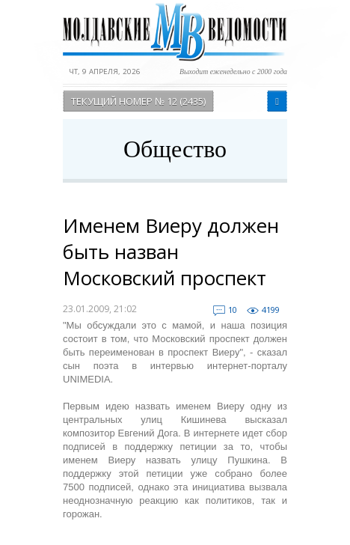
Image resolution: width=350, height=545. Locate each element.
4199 (271, 309)
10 (232, 309)
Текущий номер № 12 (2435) (138, 101)
